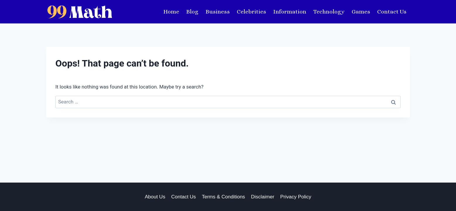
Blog (192, 11)
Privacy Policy (295, 197)
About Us (155, 197)
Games (361, 11)
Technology (329, 11)
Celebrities (251, 11)
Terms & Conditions (223, 197)
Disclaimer (262, 197)
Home (171, 11)
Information (289, 11)
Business (217, 11)
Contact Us (391, 11)
